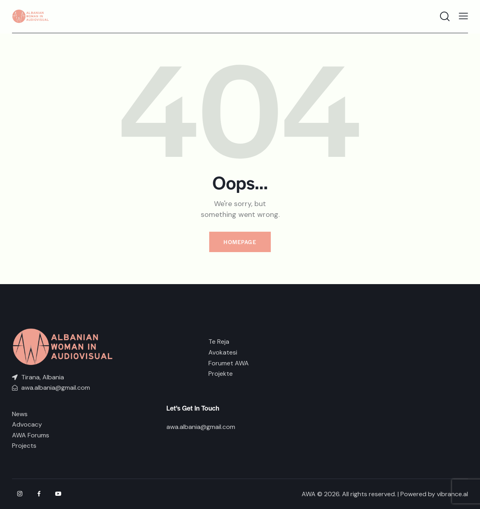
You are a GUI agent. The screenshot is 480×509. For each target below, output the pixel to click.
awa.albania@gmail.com (200, 427)
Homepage (240, 242)
